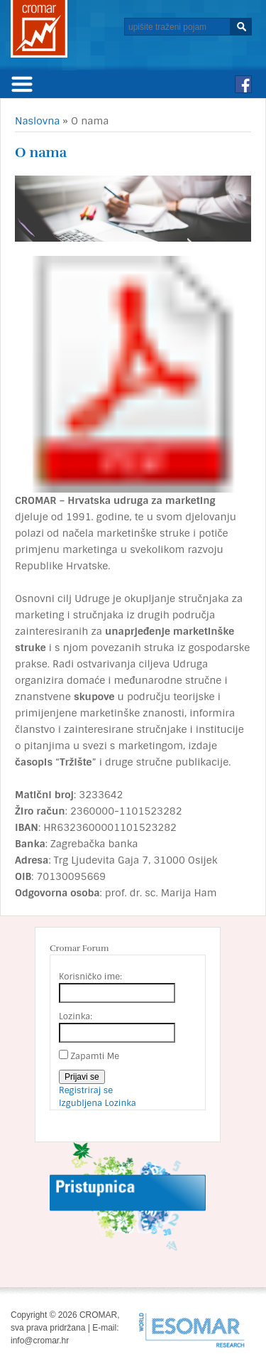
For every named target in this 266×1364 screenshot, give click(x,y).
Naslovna (37, 120)
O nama (41, 152)
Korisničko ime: (90, 976)
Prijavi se (82, 1077)
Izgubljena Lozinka (97, 1103)
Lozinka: (75, 1016)
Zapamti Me (94, 1056)
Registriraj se (86, 1090)
